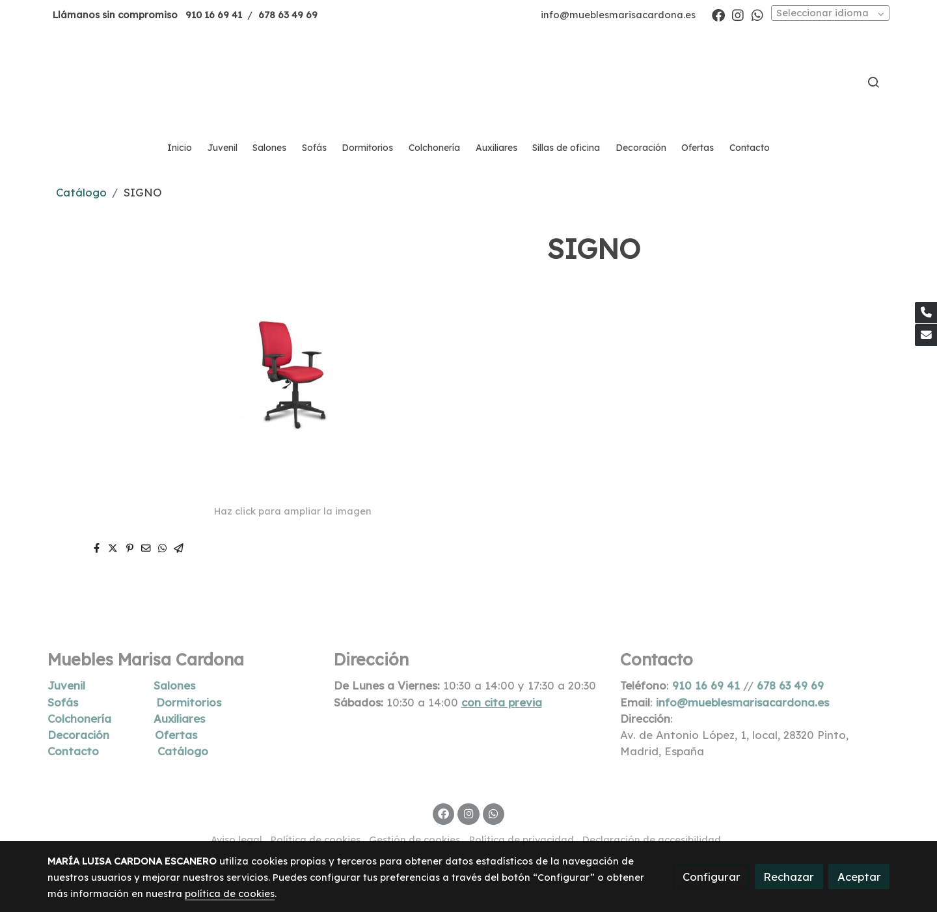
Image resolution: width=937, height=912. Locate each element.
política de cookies (230, 893)
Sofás (63, 702)
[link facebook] (718, 14)
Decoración (78, 735)
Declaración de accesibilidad (651, 839)
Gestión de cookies (414, 839)
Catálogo (81, 192)
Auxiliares (179, 718)
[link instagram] (738, 14)
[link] (468, 82)
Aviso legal (236, 839)
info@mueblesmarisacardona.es (618, 14)
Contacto (73, 751)
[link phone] (926, 313)
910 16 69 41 (213, 14)
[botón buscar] (873, 81)
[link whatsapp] (757, 14)
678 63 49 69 (288, 14)
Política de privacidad (521, 839)
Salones (174, 685)
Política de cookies (315, 839)
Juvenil (66, 685)
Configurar (711, 876)
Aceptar (859, 876)
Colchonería (79, 718)
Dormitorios (188, 702)
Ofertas (176, 735)
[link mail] (926, 335)
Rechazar (788, 876)
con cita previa (501, 702)
